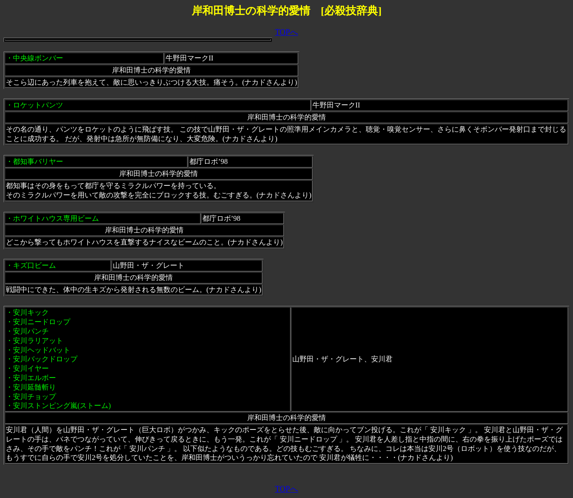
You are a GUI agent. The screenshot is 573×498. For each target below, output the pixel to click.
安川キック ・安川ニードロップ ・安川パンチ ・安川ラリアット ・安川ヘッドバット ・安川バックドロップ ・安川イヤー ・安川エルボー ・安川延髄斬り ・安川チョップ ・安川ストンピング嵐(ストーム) (58, 359)
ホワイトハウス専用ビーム (56, 218)
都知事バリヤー (38, 161)
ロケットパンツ (38, 105)
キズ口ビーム (34, 265)
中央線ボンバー (38, 58)
